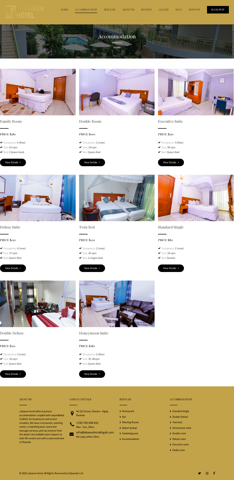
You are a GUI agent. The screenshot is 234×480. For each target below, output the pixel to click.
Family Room (11, 121)
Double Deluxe (12, 333)
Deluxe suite (179, 439)
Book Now (218, 9)
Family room (178, 450)
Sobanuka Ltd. (76, 473)
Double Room (90, 121)
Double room (179, 433)
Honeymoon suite (181, 427)
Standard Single (171, 227)
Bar (124, 416)
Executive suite (180, 444)
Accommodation (130, 439)
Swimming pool (130, 433)
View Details (13, 162)
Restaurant (128, 411)
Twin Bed (87, 227)
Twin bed (177, 422)
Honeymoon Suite (93, 333)
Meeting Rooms (130, 422)
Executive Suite (170, 121)
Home (117, 47)
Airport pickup (129, 427)
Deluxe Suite (10, 227)
